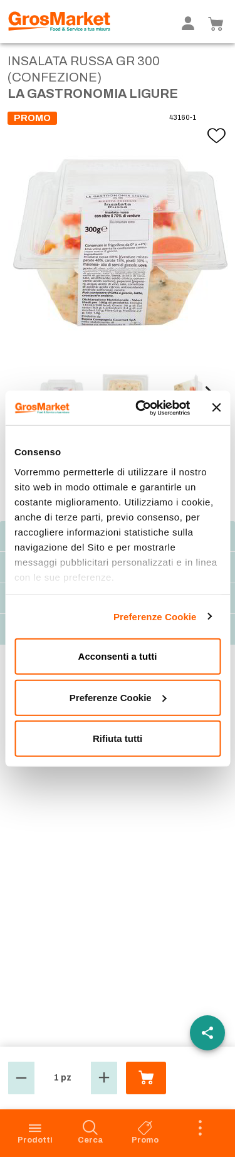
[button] (21, 1078)
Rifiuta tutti (117, 738)
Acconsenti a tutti (117, 656)
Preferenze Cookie (155, 616)
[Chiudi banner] (216, 407)
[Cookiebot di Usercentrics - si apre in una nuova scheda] (142, 407)
